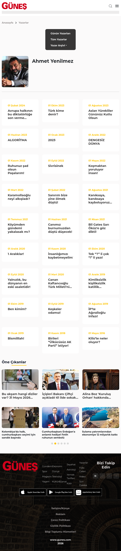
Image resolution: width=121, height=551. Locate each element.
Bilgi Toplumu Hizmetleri (60, 531)
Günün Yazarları (60, 33)
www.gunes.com (60, 539)
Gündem (47, 466)
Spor (44, 471)
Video (82, 476)
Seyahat (71, 464)
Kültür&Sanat (59, 481)
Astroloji (71, 469)
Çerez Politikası (60, 520)
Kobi (69, 483)
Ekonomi (57, 466)
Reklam (60, 514)
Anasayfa (7, 22)
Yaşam (46, 481)
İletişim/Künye (60, 508)
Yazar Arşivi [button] (58, 45)
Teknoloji (57, 476)
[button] (52, 443)
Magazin (47, 476)
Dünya (55, 471)
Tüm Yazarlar (59, 39)
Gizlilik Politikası (60, 525)
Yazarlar (24, 22)
